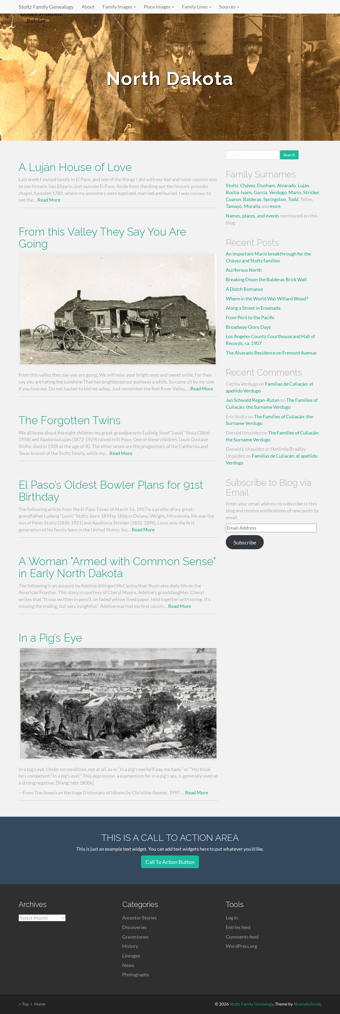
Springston (274, 199)
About (88, 7)
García (260, 192)
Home (39, 1003)
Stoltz (232, 185)
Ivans (246, 192)
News (128, 965)
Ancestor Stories (139, 918)
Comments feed (242, 937)
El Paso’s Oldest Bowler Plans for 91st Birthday (111, 490)
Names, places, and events (252, 216)
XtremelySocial (307, 1003)
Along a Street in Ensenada (253, 308)
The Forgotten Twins (70, 420)
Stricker (311, 192)
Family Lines (196, 7)
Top (24, 1003)
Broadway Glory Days (248, 327)
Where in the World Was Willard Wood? (267, 298)
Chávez (247, 185)
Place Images (159, 7)
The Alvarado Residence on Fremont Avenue (271, 353)
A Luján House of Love (75, 167)
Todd (293, 199)
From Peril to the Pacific (250, 317)
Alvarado (286, 185)
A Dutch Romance (244, 289)
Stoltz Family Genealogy (46, 6)
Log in (232, 918)
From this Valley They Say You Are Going (102, 237)
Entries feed (238, 927)
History (130, 946)
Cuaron (233, 199)
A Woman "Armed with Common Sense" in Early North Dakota (117, 567)
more (275, 206)
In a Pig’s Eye (50, 637)
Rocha (232, 192)
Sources (229, 7)
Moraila (252, 206)
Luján (303, 185)
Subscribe (244, 542)
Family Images (119, 7)
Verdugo (278, 192)
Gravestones (135, 937)
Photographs (135, 974)
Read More (48, 200)
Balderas (252, 199)
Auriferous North (244, 270)
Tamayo (234, 206)
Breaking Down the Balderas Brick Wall (266, 279)
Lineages (131, 955)
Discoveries (134, 927)
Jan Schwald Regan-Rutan (252, 400)
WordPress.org (241, 946)
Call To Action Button (170, 862)
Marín (294, 192)
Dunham (266, 185)
